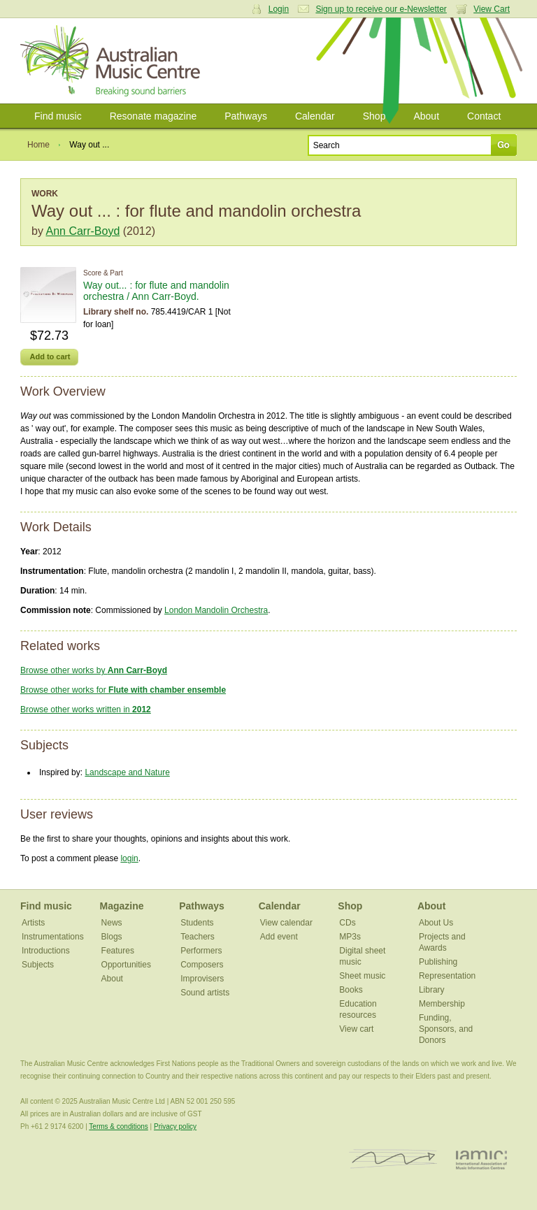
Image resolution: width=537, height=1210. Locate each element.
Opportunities (126, 965)
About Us (436, 923)
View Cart (491, 9)
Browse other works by (93, 670)
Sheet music (362, 976)
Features (117, 951)
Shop (374, 116)
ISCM (393, 1159)
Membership (442, 1004)
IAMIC (481, 1159)
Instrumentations (53, 937)
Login (278, 9)
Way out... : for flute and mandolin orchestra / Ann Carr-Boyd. (156, 291)
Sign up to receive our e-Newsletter (380, 9)
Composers (201, 965)
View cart (356, 1029)
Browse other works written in (85, 709)
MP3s (350, 937)
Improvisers (202, 979)
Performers (201, 951)
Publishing (438, 962)
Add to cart (49, 356)
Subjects (38, 965)
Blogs (111, 937)
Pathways (245, 116)
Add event (279, 937)
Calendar (315, 116)
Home (38, 145)
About (426, 116)
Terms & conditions (118, 1126)
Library (432, 990)
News (111, 923)
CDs (347, 923)
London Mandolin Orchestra (216, 610)
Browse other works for (123, 690)
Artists (33, 923)
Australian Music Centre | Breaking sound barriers (113, 60)
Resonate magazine (153, 116)
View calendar (286, 923)
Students (196, 923)
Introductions (46, 951)
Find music (58, 116)
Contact (484, 116)
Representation (447, 976)
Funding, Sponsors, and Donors (446, 1029)
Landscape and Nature (127, 772)
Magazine (122, 906)
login (129, 858)
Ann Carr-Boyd (82, 231)
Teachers (197, 937)
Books (350, 990)
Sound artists (204, 992)
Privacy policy (175, 1126)
